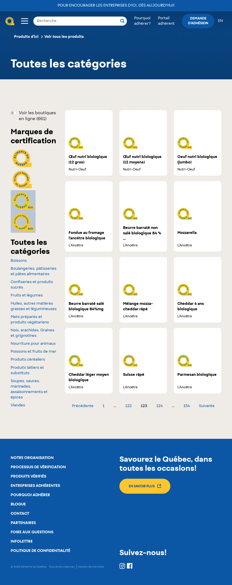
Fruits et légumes (27, 295)
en (220, 21)
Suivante (207, 406)
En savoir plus (145, 486)
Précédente (83, 406)
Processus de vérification (38, 467)
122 (128, 406)
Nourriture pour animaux (33, 344)
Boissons (19, 261)
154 (187, 406)
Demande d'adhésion (198, 21)
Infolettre (22, 541)
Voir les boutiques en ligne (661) (37, 116)
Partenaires (23, 523)
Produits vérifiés (28, 476)
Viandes (18, 405)
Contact (20, 513)
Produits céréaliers (28, 360)
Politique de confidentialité (40, 551)
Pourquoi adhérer (30, 495)
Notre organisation (32, 458)
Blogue (18, 504)
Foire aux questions (32, 532)
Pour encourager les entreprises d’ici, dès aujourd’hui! (116, 5)
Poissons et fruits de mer (33, 352)
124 (159, 406)
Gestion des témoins (91, 567)
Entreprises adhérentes (35, 486)
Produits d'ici (26, 37)
